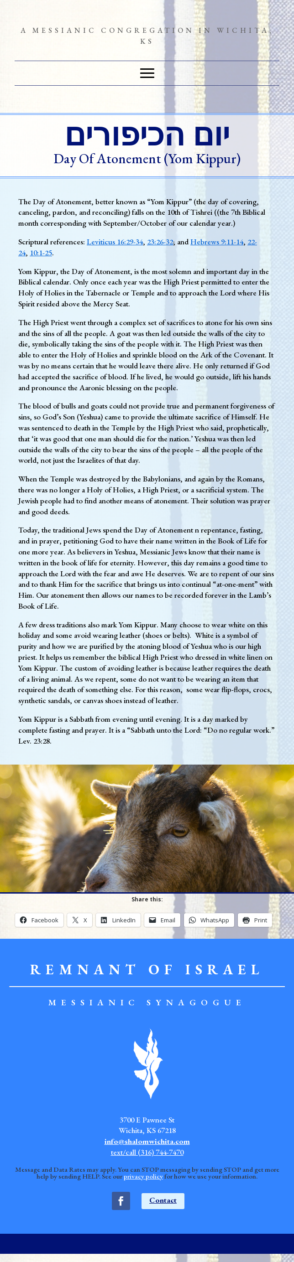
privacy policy (143, 1176)
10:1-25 (41, 253)
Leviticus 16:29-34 (115, 242)
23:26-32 (160, 242)
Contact (163, 1200)
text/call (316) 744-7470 (147, 1152)
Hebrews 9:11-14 (216, 242)
